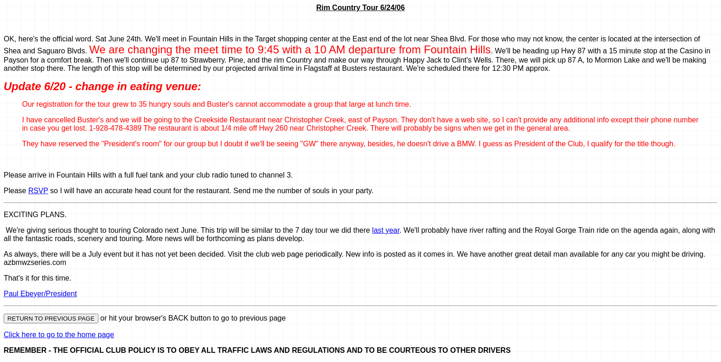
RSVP (38, 191)
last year (386, 230)
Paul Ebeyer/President (40, 294)
